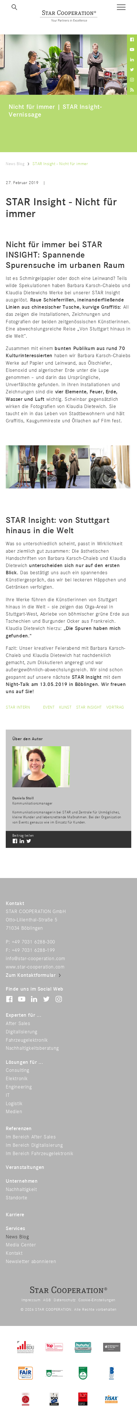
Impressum (31, 1300)
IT (7, 1095)
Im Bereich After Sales (31, 1137)
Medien (14, 1111)
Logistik (14, 1103)
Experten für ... (24, 1015)
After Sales (18, 1023)
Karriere (15, 1214)
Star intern (18, 707)
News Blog (15, 164)
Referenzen (19, 1128)
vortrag (115, 707)
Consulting (17, 1070)
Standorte (16, 1197)
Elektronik (17, 1078)
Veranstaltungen (25, 1167)
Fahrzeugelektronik (27, 1040)
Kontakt (14, 1253)
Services (15, 1228)
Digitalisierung (21, 1032)
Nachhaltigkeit (21, 1189)
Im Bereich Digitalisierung (34, 1145)
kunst (65, 707)
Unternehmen (22, 1181)
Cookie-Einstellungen (96, 1300)
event (49, 707)
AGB (47, 1300)
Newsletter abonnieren (31, 1261)
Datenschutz (65, 1300)
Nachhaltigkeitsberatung (32, 1048)
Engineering (19, 1087)
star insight (89, 707)
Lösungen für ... (24, 1062)
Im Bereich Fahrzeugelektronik (39, 1153)
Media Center (21, 1245)
